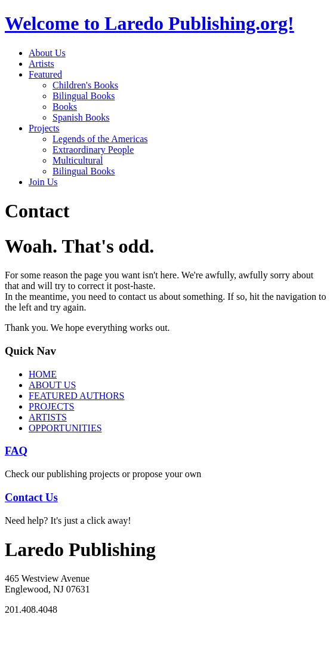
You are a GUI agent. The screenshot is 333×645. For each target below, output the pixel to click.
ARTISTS (48, 417)
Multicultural (78, 160)
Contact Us (31, 497)
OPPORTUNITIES (65, 428)
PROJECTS (51, 406)
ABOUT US (52, 385)
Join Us (43, 182)
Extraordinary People (93, 150)
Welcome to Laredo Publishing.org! (149, 23)
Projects (44, 128)
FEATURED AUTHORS (76, 396)
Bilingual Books (84, 96)
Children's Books (85, 85)
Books (65, 107)
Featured (45, 74)
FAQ (16, 450)
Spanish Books (81, 117)
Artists (41, 64)
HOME (43, 374)
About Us (47, 53)
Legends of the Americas (100, 139)
